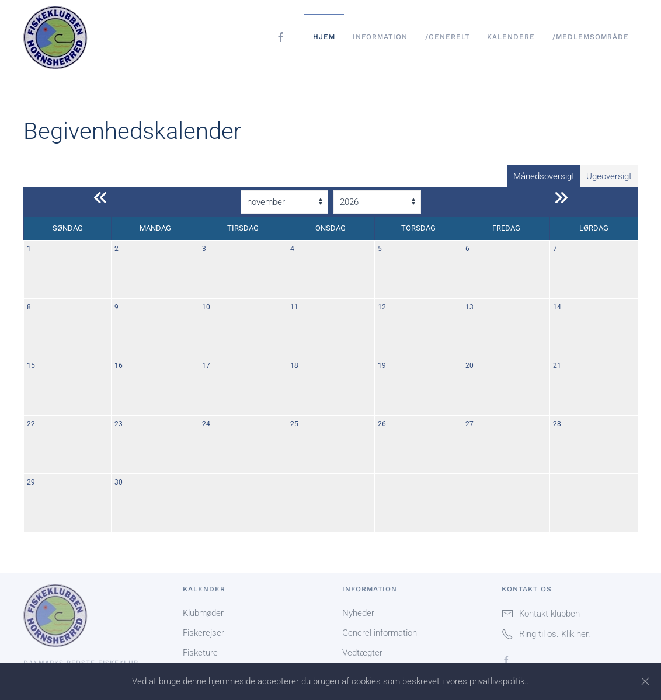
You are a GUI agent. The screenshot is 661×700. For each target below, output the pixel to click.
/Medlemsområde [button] (590, 37)
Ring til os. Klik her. (546, 634)
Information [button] (380, 37)
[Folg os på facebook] (281, 37)
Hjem (324, 37)
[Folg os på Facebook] (506, 659)
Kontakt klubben (541, 613)
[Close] (645, 681)
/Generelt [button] (447, 37)
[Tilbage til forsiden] (61, 37)
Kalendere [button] (511, 37)
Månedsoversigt (544, 176)
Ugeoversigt (609, 176)
